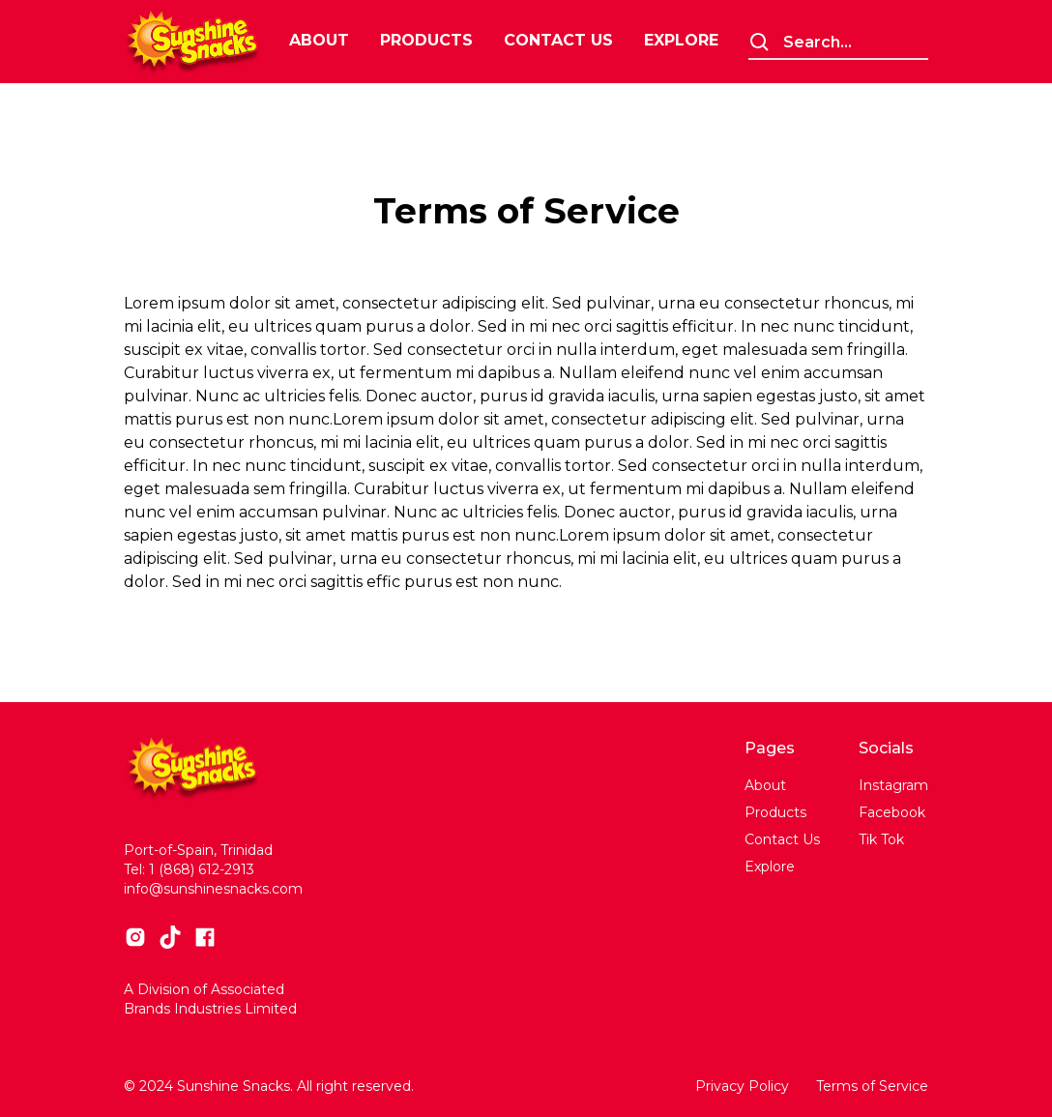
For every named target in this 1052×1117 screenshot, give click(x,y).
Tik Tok (881, 839)
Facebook (892, 812)
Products (775, 812)
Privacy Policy (742, 1086)
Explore (770, 866)
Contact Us (782, 839)
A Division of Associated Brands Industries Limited (210, 999)
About (765, 785)
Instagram (893, 785)
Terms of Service (872, 1086)
